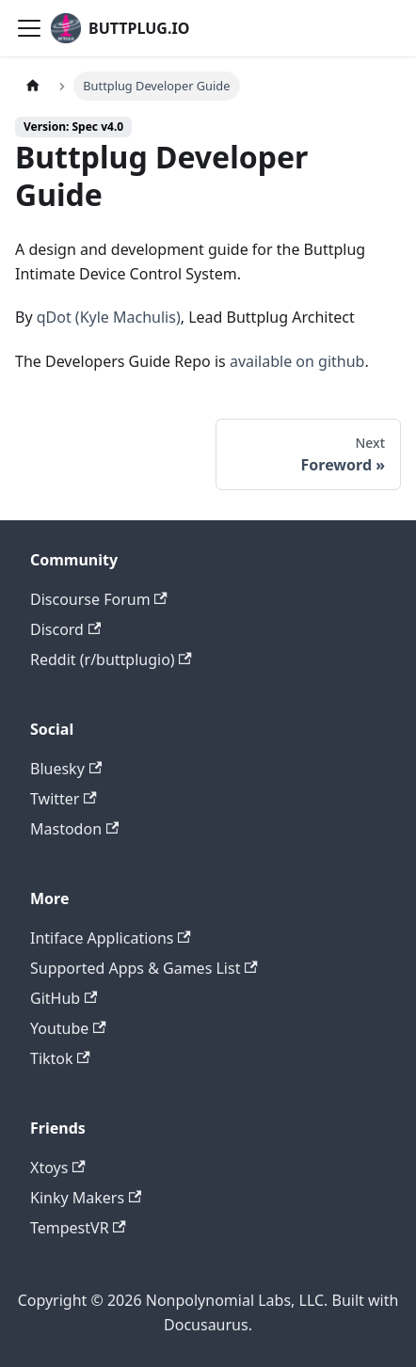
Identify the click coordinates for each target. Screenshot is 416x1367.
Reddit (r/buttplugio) (111, 659)
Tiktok (60, 1058)
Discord (65, 629)
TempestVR (78, 1227)
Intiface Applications (110, 938)
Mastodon (74, 829)
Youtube (68, 1028)
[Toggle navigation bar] (29, 28)
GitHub (63, 998)
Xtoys (58, 1167)
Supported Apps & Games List (144, 968)
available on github (297, 361)
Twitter (63, 798)
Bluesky (66, 768)
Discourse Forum (99, 599)
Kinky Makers (85, 1197)
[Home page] (33, 86)
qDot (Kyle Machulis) (109, 317)
